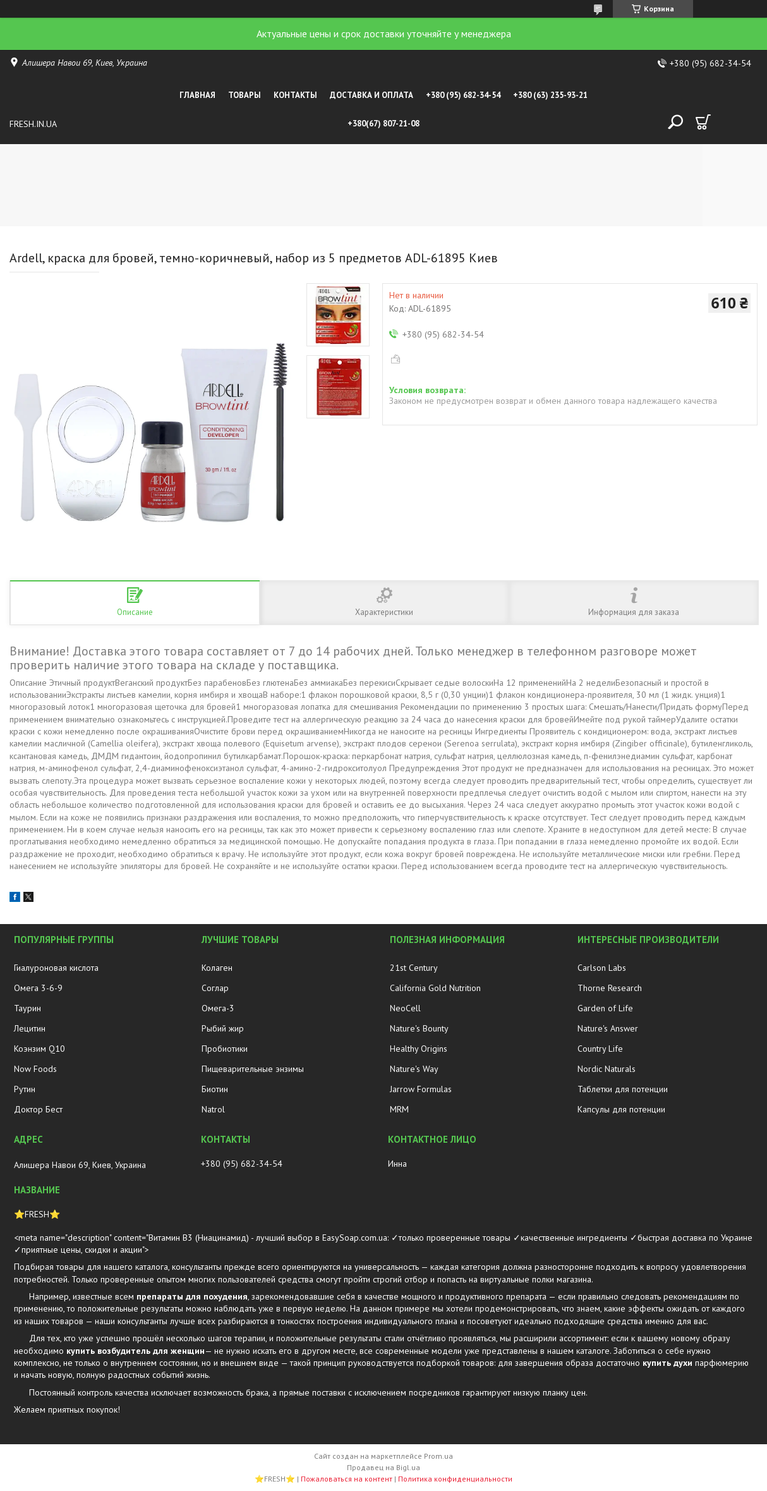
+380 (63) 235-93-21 (550, 95)
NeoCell (405, 1008)
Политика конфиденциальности (455, 1478)
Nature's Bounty (419, 1028)
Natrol (213, 1109)
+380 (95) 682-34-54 (463, 95)
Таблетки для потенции (622, 1089)
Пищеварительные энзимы (253, 1068)
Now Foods (35, 1068)
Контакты (295, 95)
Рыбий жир (223, 1028)
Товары (244, 95)
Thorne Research (609, 988)
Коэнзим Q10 (39, 1048)
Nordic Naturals (606, 1068)
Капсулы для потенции (621, 1109)
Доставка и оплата (371, 95)
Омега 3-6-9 (38, 988)
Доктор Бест (38, 1109)
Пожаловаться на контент (346, 1478)
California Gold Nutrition (435, 988)
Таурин (27, 1008)
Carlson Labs (601, 967)
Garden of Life (605, 1008)
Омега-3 (218, 1008)
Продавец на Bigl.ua (383, 1467)
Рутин (24, 1089)
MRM (399, 1109)
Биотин (215, 1089)
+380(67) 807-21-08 (383, 123)
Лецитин (29, 1028)
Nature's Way (414, 1068)
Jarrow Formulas (421, 1089)
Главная (197, 95)
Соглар (215, 988)
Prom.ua (438, 1456)
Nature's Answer (607, 1028)
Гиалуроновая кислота (56, 967)
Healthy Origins (418, 1048)
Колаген (217, 967)
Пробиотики (225, 1048)
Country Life (600, 1048)
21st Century (414, 967)
